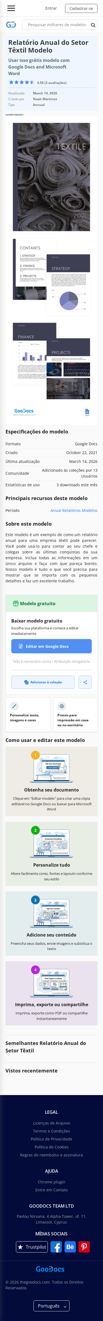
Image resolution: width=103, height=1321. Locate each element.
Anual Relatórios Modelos (74, 510)
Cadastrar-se (81, 8)
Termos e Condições (51, 1131)
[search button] (93, 24)
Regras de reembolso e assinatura (51, 1155)
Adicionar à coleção (43, 682)
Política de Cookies (52, 1147)
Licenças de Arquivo (51, 1123)
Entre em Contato (51, 1189)
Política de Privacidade (51, 1139)
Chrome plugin (51, 1181)
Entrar (51, 8)
